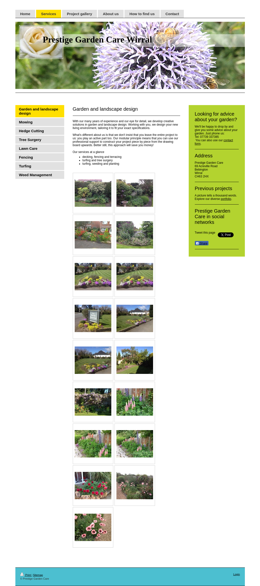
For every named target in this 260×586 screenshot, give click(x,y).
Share (202, 243)
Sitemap (38, 575)
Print (26, 575)
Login (236, 574)
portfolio (226, 199)
